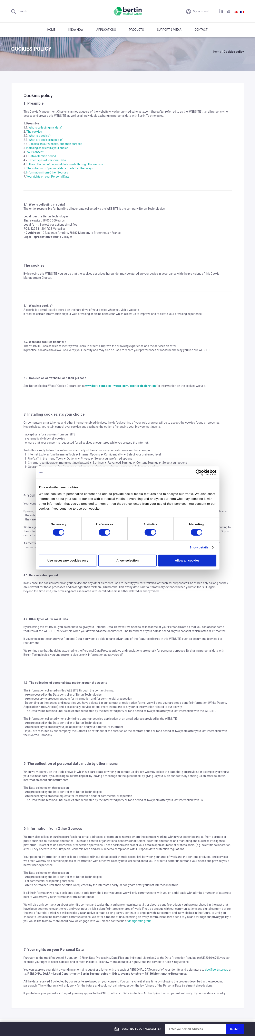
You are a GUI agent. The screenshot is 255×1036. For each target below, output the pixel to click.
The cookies (34, 131)
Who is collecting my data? (45, 127)
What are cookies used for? (46, 139)
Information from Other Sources (47, 172)
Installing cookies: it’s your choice (47, 148)
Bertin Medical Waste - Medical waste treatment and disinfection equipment (127, 11)
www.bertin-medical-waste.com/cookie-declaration (120, 385)
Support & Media (169, 29)
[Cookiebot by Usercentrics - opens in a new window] (198, 472)
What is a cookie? (40, 135)
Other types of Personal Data (47, 160)
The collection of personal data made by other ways (59, 168)
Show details (198, 547)
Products (136, 29)
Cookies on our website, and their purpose (55, 143)
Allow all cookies (187, 560)
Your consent (34, 152)
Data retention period (42, 156)
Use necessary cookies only (67, 560)
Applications (106, 29)
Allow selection (127, 560)
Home (51, 29)
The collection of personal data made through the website (66, 164)
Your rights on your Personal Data (47, 176)
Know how (75, 29)
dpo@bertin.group (139, 921)
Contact (201, 29)
